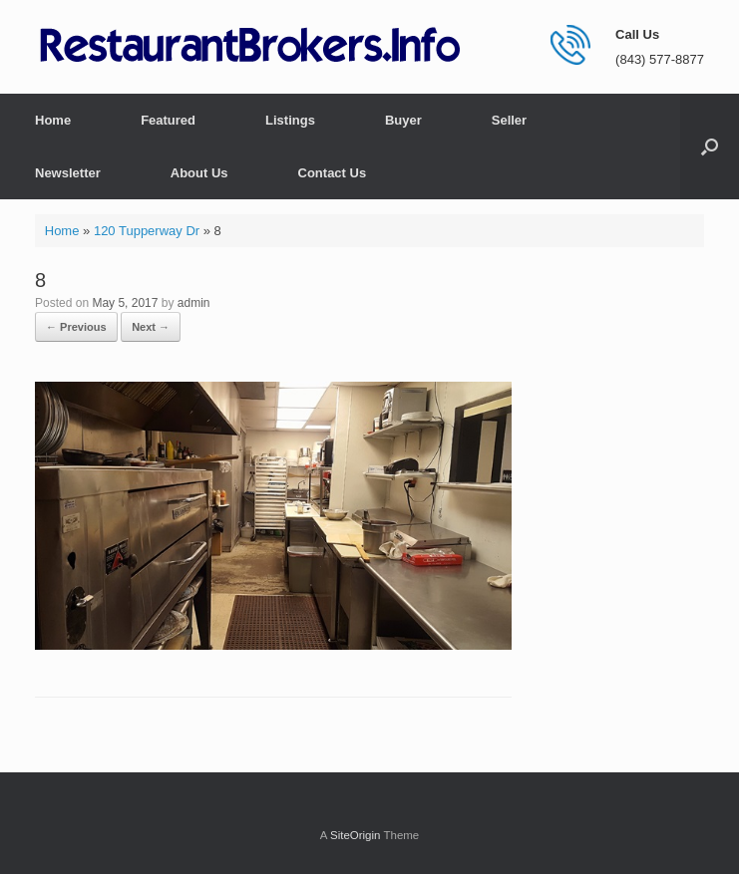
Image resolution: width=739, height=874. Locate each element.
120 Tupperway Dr (146, 230)
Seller (509, 120)
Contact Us (332, 172)
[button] (709, 146)
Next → (151, 327)
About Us (199, 172)
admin (194, 303)
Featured (168, 120)
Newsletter (68, 172)
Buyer (403, 120)
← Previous (76, 327)
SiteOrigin (355, 835)
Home (53, 120)
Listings (290, 120)
